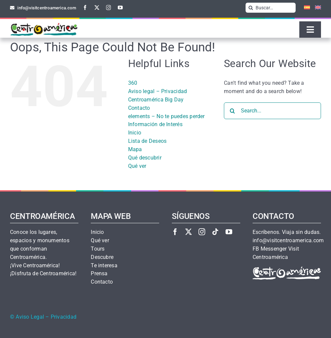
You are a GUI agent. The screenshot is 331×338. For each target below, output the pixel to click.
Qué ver (137, 166)
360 (132, 83)
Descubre (102, 257)
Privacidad (63, 317)
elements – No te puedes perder (166, 116)
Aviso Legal (30, 317)
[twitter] (96, 7)
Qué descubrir (144, 157)
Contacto (139, 108)
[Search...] (272, 110)
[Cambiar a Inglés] (315, 8)
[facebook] (85, 7)
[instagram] (108, 7)
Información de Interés (155, 124)
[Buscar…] (271, 8)
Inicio (134, 132)
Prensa (99, 274)
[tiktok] (215, 231)
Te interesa (104, 266)
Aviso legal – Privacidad (157, 91)
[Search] (251, 8)
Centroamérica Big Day (156, 99)
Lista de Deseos (147, 141)
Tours (97, 249)
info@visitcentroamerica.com (288, 241)
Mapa (135, 149)
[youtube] (120, 7)
